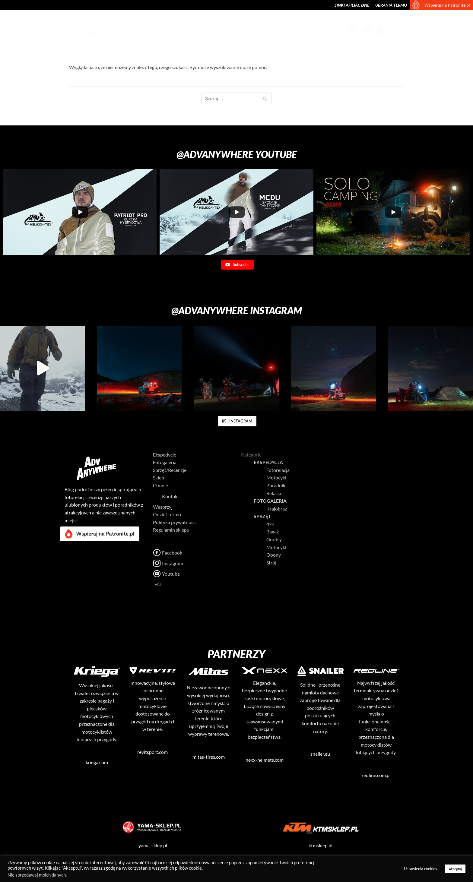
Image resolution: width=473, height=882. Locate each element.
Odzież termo (167, 514)
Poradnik (275, 485)
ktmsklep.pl (320, 845)
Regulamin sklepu (171, 530)
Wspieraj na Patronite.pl (447, 5)
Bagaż (272, 531)
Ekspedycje (144, 30)
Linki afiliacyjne (352, 5)
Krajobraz (214, 30)
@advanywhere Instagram (236, 310)
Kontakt (157, 496)
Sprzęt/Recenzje (253, 30)
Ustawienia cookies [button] (420, 868)
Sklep (285, 30)
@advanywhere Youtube (236, 154)
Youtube (382, 30)
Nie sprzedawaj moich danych (37, 874)
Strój (271, 562)
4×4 (270, 524)
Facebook (352, 30)
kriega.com (97, 762)
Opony (273, 555)
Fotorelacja (278, 470)
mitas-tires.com (208, 757)
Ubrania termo (391, 5)
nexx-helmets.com (265, 760)
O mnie (306, 30)
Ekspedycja (268, 462)
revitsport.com (152, 752)
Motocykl (276, 477)
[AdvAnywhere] (90, 30)
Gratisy (274, 539)
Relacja (273, 493)
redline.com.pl (376, 775)
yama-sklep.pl (152, 845)
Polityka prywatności (175, 522)
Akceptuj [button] (455, 869)
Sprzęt (262, 516)
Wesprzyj (331, 30)
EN (149, 584)
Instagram (367, 30)
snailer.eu (320, 754)
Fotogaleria (179, 30)
